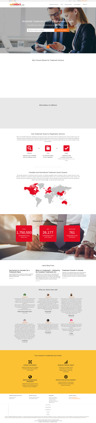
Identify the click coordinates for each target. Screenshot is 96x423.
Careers (48, 414)
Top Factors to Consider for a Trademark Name (19, 271)
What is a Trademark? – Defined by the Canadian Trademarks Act (48, 271)
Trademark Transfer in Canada (72, 270)
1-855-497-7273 (84, 0)
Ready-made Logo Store (53, 398)
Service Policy (48, 407)
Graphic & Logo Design (53, 397)
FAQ (62, 4)
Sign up (74, 0)
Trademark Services (53, 4)
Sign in (70, 0)
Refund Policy (48, 409)
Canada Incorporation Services (34, 397)
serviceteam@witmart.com (75, 398)
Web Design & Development (53, 401)
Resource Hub (68, 4)
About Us (85, 4)
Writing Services (51, 402)
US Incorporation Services (33, 398)
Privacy (48, 412)
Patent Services (11, 398)
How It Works (77, 4)
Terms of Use (48, 404)
